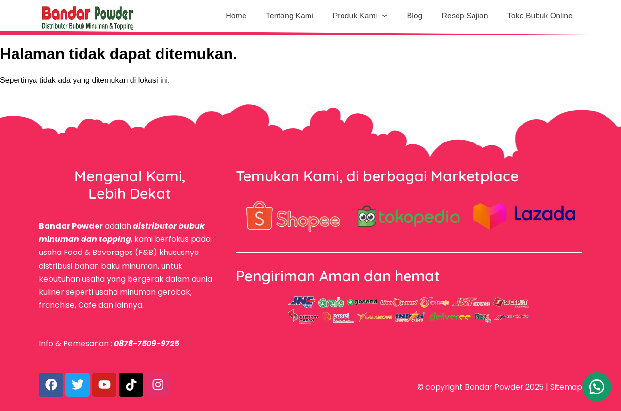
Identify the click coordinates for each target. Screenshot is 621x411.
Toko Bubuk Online (539, 16)
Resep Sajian (465, 16)
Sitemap (566, 387)
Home (236, 16)
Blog (414, 16)
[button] (596, 386)
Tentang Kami (289, 16)
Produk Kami (360, 15)
